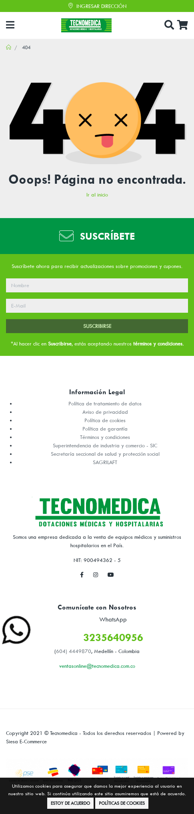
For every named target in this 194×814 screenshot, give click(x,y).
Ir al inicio (97, 194)
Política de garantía (105, 428)
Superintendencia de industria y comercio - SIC (105, 445)
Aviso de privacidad (105, 412)
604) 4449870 (73, 651)
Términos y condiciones (105, 437)
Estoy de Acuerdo (70, 803)
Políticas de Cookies (122, 803)
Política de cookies (105, 420)
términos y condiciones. (158, 343)
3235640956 (113, 637)
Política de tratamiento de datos (105, 403)
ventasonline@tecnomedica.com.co (97, 666)
